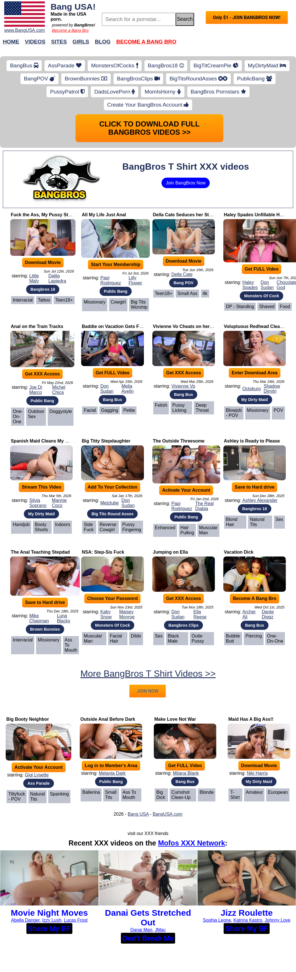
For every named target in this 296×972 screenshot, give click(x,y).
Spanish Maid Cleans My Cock (43, 441)
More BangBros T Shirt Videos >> (148, 673)
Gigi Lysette (37, 774)
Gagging (109, 410)
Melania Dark (112, 773)
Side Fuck (89, 527)
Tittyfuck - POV (16, 796)
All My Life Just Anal (104, 214)
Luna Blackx (63, 618)
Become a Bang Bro (70, 30)
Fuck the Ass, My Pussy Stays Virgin (50, 214)
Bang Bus (112, 399)
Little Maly (34, 278)
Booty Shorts (41, 527)
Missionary (94, 302)
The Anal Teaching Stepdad (40, 552)
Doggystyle (60, 411)
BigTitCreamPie (216, 65)
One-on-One (18, 416)
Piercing (253, 636)
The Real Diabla (204, 506)
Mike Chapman (39, 618)
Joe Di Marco (35, 390)
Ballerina (91, 792)
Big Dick (160, 795)
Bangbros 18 (42, 289)
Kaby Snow (106, 614)
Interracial (23, 300)
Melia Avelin (127, 389)
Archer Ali (249, 614)
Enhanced (165, 527)
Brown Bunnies (45, 629)
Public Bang (115, 291)
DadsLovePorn (114, 92)
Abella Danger (25, 920)
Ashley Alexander (260, 500)
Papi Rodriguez (110, 280)
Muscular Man (208, 530)
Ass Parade (39, 783)
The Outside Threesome (179, 441)
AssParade (64, 65)
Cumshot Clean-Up (181, 795)
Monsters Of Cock (261, 296)
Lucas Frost (76, 920)
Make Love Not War (175, 719)
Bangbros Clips (183, 625)
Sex (280, 519)
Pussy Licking (179, 408)
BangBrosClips (138, 79)
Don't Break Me (148, 938)
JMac (160, 929)
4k (205, 293)
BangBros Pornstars (218, 92)
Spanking (59, 794)
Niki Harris (257, 773)
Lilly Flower (135, 280)
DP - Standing (240, 306)
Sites (59, 42)
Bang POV (183, 283)
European (277, 792)
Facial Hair (116, 638)
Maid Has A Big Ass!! (250, 719)
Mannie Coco (59, 503)
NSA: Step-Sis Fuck (103, 552)
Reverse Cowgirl (108, 527)
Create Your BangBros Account (148, 105)
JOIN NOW (147, 691)
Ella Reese (199, 614)
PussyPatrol (67, 92)
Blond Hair (232, 522)
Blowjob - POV (234, 413)
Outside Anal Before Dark (107, 719)
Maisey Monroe (127, 614)
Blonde (207, 792)
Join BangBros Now (186, 182)
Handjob (21, 524)
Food (285, 306)
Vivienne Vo (183, 386)
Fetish (161, 405)
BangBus (24, 65)
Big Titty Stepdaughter (106, 441)
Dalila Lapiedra (57, 278)
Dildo (136, 636)
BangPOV (39, 79)
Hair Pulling (187, 530)
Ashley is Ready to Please (252, 441)
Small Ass (187, 293)
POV (278, 410)
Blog (102, 42)
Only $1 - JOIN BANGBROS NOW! (246, 17)
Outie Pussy (198, 638)
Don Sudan (267, 285)
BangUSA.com (167, 814)
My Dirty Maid (254, 399)
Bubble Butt (233, 638)
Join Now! (237, 44)
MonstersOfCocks (114, 65)
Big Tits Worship (139, 305)
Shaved (266, 306)
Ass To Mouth (71, 645)
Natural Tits (257, 522)
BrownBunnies (86, 79)
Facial (90, 410)
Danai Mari (141, 929)
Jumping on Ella (170, 552)
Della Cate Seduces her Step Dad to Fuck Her (201, 214)
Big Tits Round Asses (112, 514)
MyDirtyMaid (267, 65)
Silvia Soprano (38, 503)
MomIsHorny (162, 92)
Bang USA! (73, 6)
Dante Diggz (268, 614)
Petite (129, 410)
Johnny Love (278, 920)
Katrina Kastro (248, 920)
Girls (81, 42)
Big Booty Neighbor (27, 719)
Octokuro (251, 388)
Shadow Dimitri (272, 389)
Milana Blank (186, 773)
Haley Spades (250, 285)
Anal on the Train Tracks (37, 326)
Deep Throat (202, 408)
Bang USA (138, 814)
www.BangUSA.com (24, 30)
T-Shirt (235, 795)
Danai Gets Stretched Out (148, 917)
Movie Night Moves (49, 912)
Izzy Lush (52, 920)
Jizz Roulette (247, 912)
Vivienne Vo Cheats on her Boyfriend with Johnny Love (212, 326)
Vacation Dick (238, 552)
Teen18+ (64, 300)
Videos (35, 42)
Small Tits (110, 795)
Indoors (62, 524)
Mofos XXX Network (191, 843)
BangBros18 (166, 65)
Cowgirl (118, 302)
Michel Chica (58, 390)
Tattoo (44, 300)
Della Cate (182, 274)
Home (11, 42)
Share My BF (49, 928)
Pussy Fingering (131, 527)
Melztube (109, 502)
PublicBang (254, 79)
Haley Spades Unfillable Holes (256, 214)
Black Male (173, 638)
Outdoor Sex (36, 414)
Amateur (254, 792)
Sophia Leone (217, 920)
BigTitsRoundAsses (198, 79)
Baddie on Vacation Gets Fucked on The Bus (130, 326)
